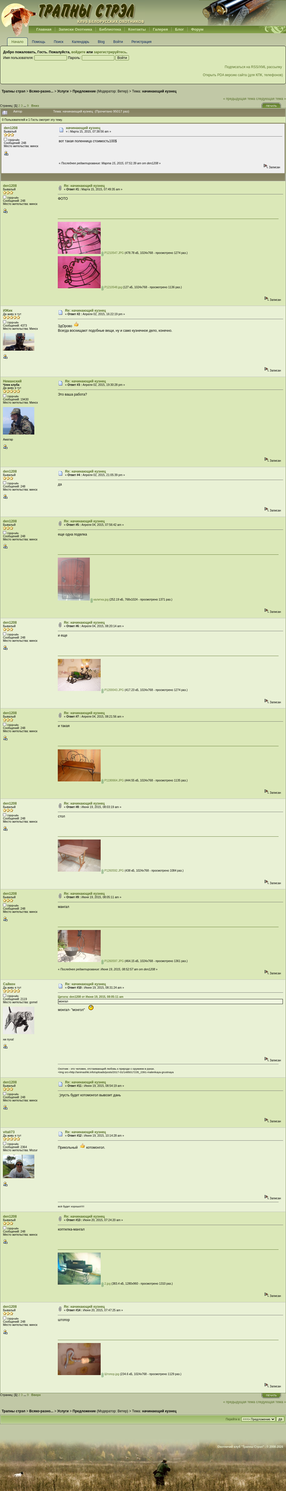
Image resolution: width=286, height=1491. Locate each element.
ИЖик (7, 311)
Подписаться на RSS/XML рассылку (254, 67)
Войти (118, 42)
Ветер (122, 91)
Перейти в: (233, 1419)
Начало (17, 42)
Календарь (80, 42)
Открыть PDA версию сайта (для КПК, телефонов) (243, 75)
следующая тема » (271, 99)
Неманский (12, 381)
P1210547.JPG (113, 252)
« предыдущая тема (239, 99)
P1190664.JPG (113, 780)
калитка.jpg (99, 599)
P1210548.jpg (112, 287)
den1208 (10, 128)
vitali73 (9, 1132)
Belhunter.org (72, 13)
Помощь (38, 42)
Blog (101, 42)
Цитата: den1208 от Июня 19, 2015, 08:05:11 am (90, 996)
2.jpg (106, 1283)
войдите (78, 52)
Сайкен (9, 984)
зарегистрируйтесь (110, 52)
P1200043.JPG (113, 690)
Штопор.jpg (110, 1374)
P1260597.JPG (113, 961)
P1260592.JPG (113, 870)
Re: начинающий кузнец (84, 186)
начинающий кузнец (83, 128)
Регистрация (142, 42)
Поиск (58, 42)
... (25, 105)
